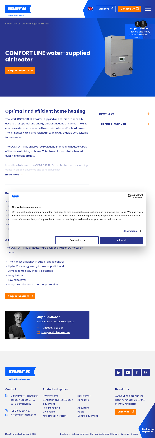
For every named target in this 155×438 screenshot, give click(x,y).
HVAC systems (50, 395)
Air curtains (83, 407)
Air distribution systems (55, 415)
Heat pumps (84, 395)
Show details (131, 231)
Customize (77, 240)
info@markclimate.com (23, 414)
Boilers (81, 411)
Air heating (83, 399)
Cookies (134, 434)
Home (8, 23)
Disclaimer (65, 434)
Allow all (121, 240)
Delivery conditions (80, 434)
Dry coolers (49, 411)
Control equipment (88, 415)
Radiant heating (51, 407)
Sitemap (125, 434)
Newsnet (115, 434)
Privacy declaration (100, 434)
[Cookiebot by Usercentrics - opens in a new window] (130, 196)
